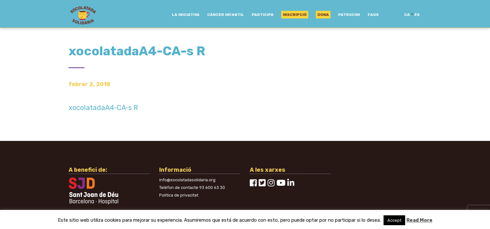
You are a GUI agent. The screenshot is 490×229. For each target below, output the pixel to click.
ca (407, 14)
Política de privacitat (178, 195)
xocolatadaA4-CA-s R (103, 108)
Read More (419, 220)
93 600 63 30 (212, 187)
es (417, 14)
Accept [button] (394, 220)
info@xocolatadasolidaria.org (187, 179)
